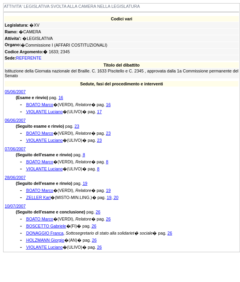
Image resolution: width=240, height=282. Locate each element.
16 (60, 97)
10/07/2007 (15, 206)
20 (116, 197)
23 (77, 126)
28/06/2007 (15, 177)
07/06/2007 (15, 148)
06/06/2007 (15, 120)
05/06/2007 (15, 91)
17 (99, 111)
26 (98, 212)
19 (85, 183)
